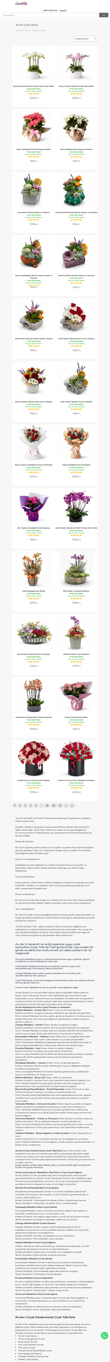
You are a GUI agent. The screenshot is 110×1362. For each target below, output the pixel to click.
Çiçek (28, 30)
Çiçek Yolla (19, 30)
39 (47, 805)
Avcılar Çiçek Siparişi (39, 30)
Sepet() (63, 10)
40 (53, 805)
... (41, 805)
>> (72, 805)
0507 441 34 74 (51, 10)
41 (60, 805)
